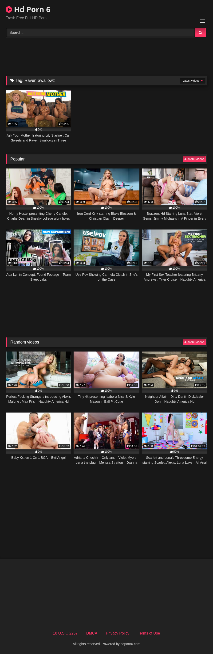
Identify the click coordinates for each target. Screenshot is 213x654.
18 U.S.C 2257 (65, 633)
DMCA (91, 633)
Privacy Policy (117, 633)
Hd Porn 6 (28, 9)
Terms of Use (149, 633)
